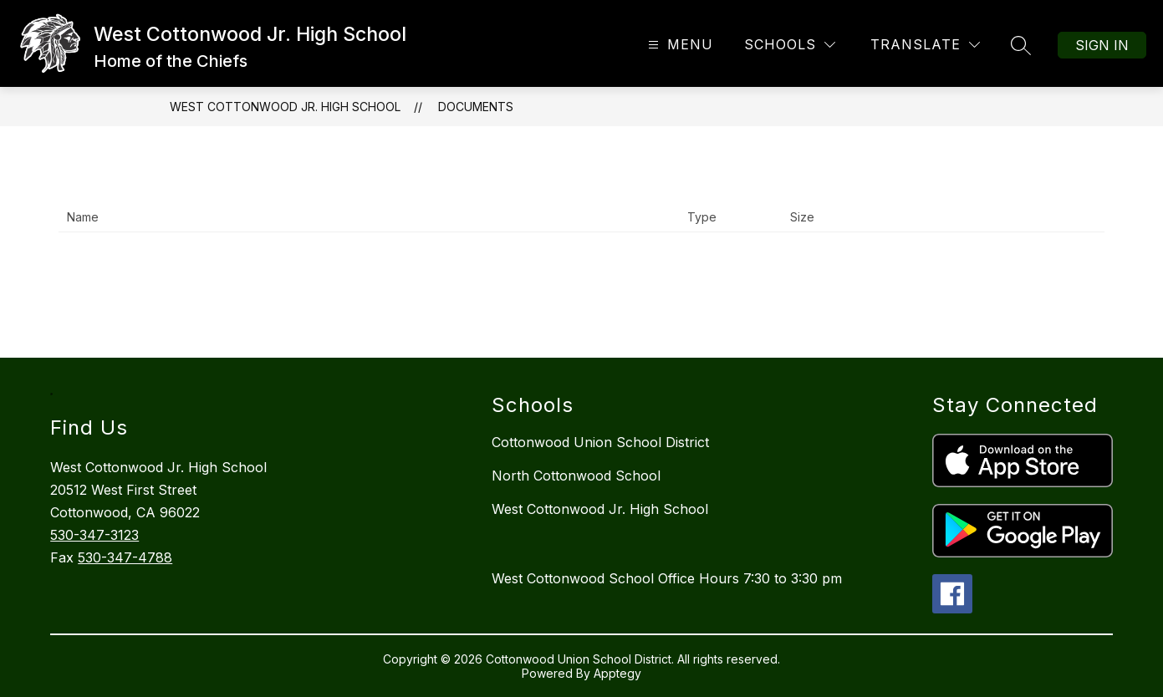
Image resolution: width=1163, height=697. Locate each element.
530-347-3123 (94, 535)
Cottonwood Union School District (600, 442)
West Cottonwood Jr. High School (285, 106)
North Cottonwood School (576, 475)
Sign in (1102, 45)
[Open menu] (678, 44)
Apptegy (617, 673)
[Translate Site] (925, 44)
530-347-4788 (125, 557)
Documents (475, 106)
